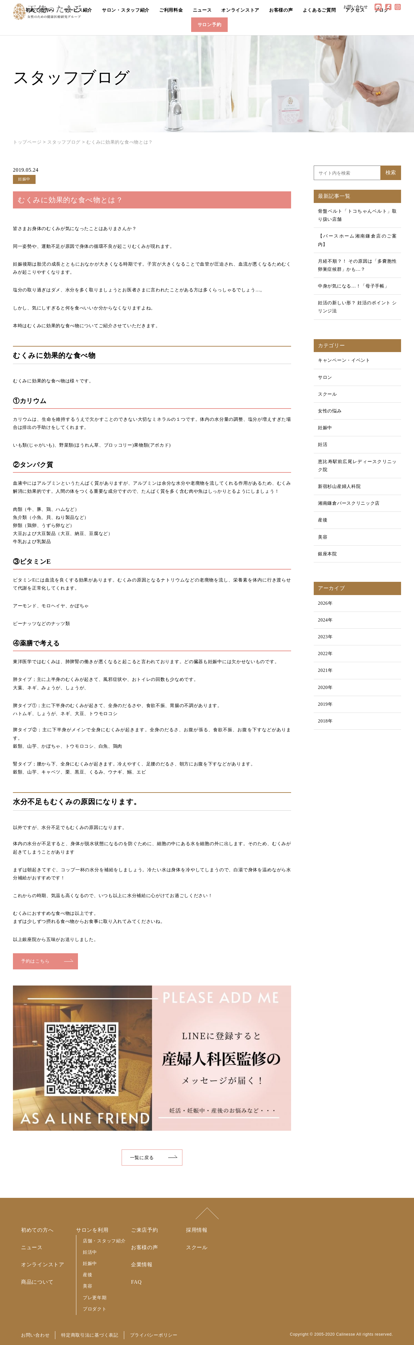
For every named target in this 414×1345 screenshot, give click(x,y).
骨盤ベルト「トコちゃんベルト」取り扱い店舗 (357, 215)
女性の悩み (330, 411)
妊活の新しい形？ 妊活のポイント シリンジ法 (357, 306)
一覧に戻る (142, 1157)
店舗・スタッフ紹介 (104, 1240)
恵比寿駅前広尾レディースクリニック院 (357, 465)
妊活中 (90, 1252)
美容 (322, 537)
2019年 (325, 704)
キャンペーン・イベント (344, 360)
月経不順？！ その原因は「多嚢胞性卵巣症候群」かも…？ (357, 265)
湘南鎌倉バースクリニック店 (349, 503)
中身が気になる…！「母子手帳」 (353, 286)
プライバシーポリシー (154, 1335)
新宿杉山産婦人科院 (339, 486)
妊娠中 (325, 427)
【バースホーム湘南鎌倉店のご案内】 (357, 240)
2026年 (325, 603)
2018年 (325, 721)
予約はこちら (35, 961)
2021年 (325, 670)
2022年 (325, 653)
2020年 (325, 687)
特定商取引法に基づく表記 (89, 1335)
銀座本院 (327, 553)
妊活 (322, 444)
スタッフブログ (64, 142)
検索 (391, 172)
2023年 (325, 636)
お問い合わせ (35, 1335)
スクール (327, 394)
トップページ (27, 142)
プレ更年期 (95, 1297)
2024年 (325, 620)
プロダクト (95, 1308)
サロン (325, 377)
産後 (322, 520)
